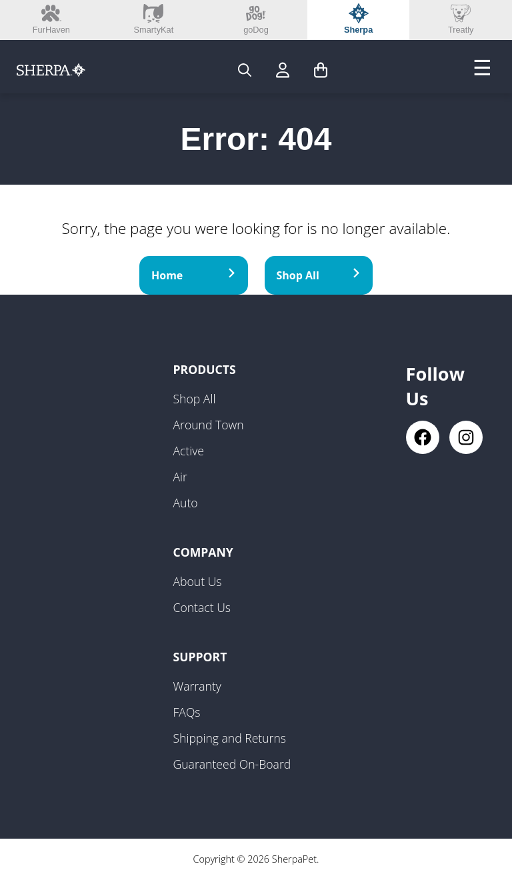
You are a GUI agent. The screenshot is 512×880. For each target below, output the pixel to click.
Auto (185, 503)
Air (180, 477)
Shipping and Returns (230, 738)
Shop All (319, 275)
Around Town (208, 425)
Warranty (197, 686)
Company (203, 552)
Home (193, 275)
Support (200, 657)
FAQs (187, 712)
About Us (197, 581)
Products (204, 369)
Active (189, 451)
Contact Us (202, 607)
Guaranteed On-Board (232, 764)
